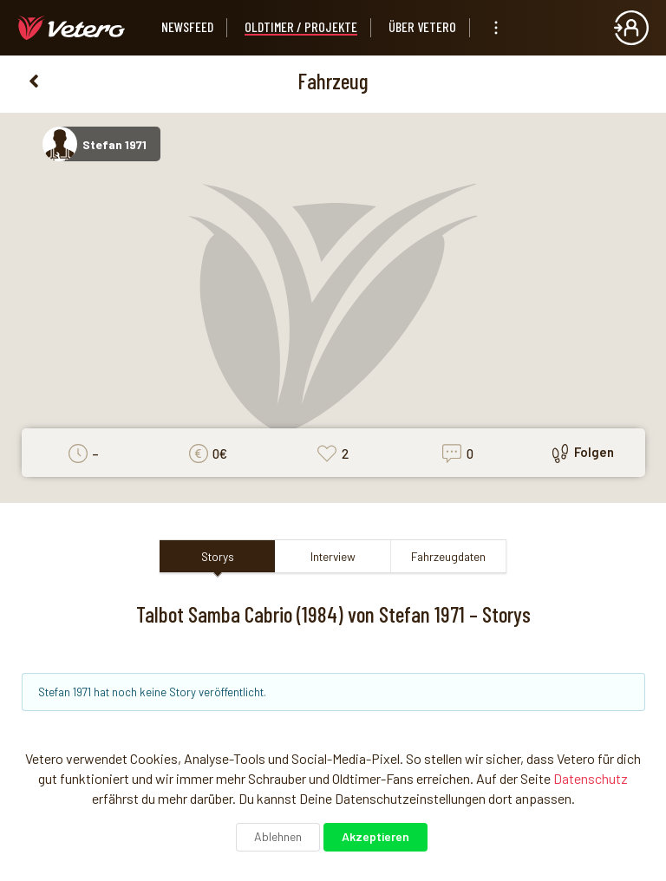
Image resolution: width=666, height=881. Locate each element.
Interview (333, 556)
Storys (217, 556)
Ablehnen (278, 836)
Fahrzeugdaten (448, 556)
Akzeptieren (375, 836)
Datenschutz (590, 778)
